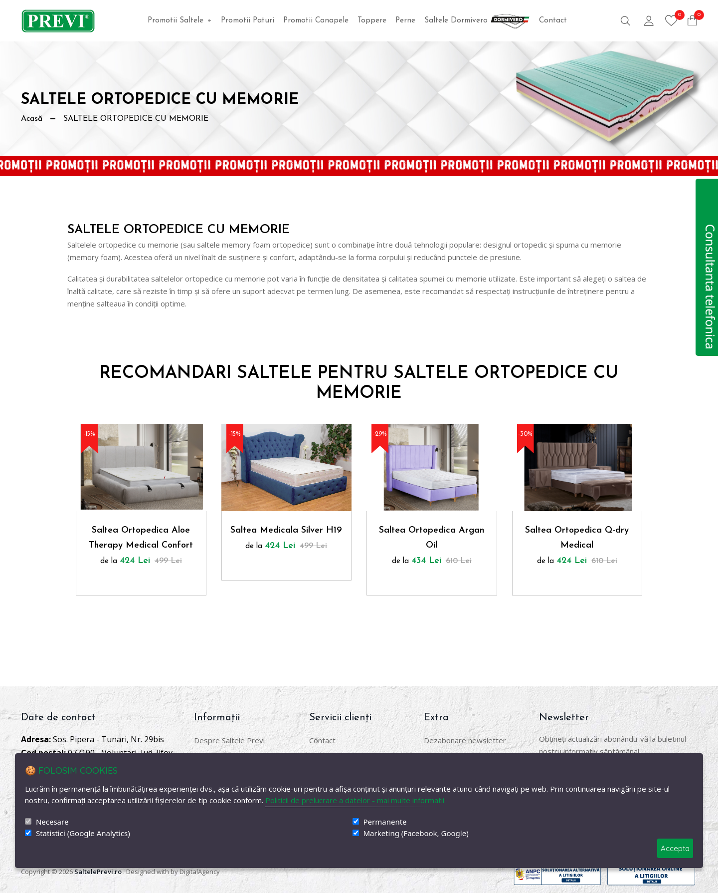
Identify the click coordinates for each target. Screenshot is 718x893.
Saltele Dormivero (477, 20)
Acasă (31, 119)
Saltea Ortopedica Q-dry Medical (577, 538)
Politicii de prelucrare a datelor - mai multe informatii (354, 800)
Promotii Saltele (180, 20)
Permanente (385, 822)
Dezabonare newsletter (465, 740)
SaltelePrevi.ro (98, 871)
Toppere (372, 20)
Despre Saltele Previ (229, 740)
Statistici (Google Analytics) (83, 833)
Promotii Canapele (316, 20)
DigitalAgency (200, 871)
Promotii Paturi (247, 20)
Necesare (52, 822)
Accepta (675, 848)
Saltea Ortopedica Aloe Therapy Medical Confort (141, 538)
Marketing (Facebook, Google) (416, 833)
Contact (553, 20)
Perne (405, 20)
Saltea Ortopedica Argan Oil (431, 538)
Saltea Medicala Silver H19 (286, 530)
